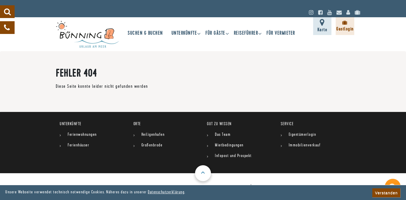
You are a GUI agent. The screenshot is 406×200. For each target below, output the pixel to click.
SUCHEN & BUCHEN (145, 33)
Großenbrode (152, 146)
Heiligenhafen (153, 135)
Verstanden (386, 193)
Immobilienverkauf (305, 146)
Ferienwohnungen (82, 135)
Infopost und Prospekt (233, 156)
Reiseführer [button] (246, 33)
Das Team (223, 135)
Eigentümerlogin (302, 135)
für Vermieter (280, 33)
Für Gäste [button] (215, 33)
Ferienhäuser (78, 146)
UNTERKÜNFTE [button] (184, 33)
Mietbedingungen (229, 146)
